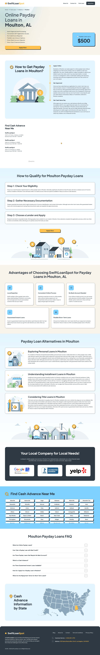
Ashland (72, 508)
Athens (12, 512)
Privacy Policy (89, 632)
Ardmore (12, 508)
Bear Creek (57, 515)
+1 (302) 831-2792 (70, 638)
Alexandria (12, 504)
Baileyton (86, 512)
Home (6, 9)
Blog (54, 632)
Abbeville (12, 500)
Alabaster (56, 500)
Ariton (27, 508)
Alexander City (86, 500)
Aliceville (27, 504)
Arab (86, 504)
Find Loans (81, 3)
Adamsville (27, 500)
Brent (86, 519)
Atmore (27, 512)
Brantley (72, 519)
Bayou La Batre (27, 515)
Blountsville (27, 519)
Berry (71, 515)
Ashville (86, 508)
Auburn (57, 512)
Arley (42, 508)
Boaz (42, 519)
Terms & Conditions (78, 632)
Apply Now (91, 3)
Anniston (71, 504)
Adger (42, 500)
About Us (65, 3)
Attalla (42, 512)
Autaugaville (71, 512)
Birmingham (12, 519)
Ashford (57, 508)
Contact (68, 632)
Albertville (71, 500)
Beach (42, 515)
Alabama (20, 9)
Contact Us (73, 3)
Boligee (57, 519)
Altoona (42, 504)
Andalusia (56, 504)
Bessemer (86, 515)
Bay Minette (12, 515)
